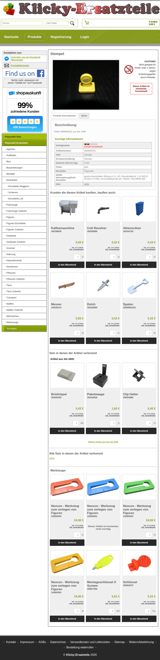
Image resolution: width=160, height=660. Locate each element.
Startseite (11, 37)
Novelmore (12, 266)
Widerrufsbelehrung (141, 642)
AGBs (42, 642)
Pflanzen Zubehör (16, 279)
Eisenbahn (12, 180)
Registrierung (61, 37)
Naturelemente (14, 260)
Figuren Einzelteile (16, 223)
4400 (86, 184)
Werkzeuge (12, 322)
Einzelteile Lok (15, 198)
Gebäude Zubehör (16, 242)
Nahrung (11, 254)
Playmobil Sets (13, 136)
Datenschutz (58, 642)
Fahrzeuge (12, 204)
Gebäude (11, 235)
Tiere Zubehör (14, 291)
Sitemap (119, 642)
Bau (9, 161)
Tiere (9, 285)
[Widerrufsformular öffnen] (80, 647)
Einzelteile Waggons (18, 186)
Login (84, 37)
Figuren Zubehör (15, 229)
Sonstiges (12, 328)
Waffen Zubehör (15, 310)
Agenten (11, 149)
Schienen (13, 192)
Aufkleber (11, 155)
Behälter (11, 174)
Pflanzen (11, 272)
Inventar (11, 248)
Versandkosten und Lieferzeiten (90, 642)
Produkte (35, 37)
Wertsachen (13, 316)
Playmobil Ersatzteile (16, 143)
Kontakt (11, 642)
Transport (11, 297)
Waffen (10, 303)
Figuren (10, 217)
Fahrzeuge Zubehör (17, 211)
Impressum (27, 642)
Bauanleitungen (15, 167)
